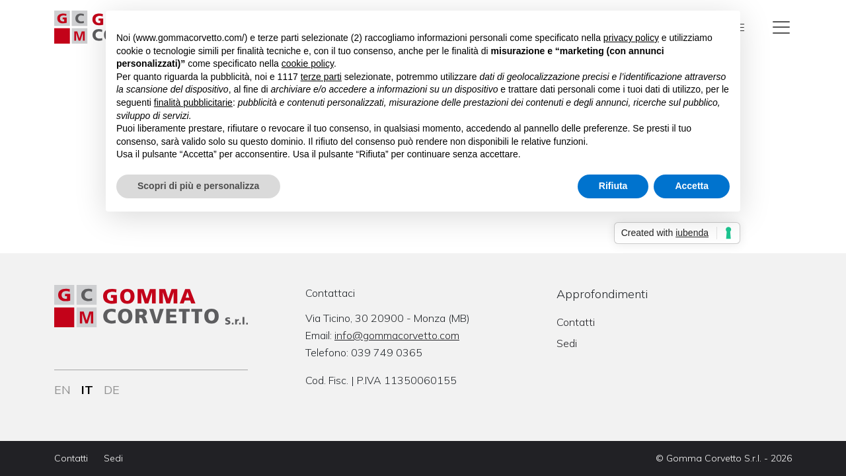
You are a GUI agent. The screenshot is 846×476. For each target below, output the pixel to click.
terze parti (321, 76)
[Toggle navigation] (781, 27)
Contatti (576, 322)
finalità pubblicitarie (193, 102)
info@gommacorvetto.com (396, 335)
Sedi (567, 343)
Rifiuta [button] (613, 185)
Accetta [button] (692, 185)
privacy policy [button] (631, 37)
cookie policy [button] (308, 63)
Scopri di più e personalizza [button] (198, 185)
